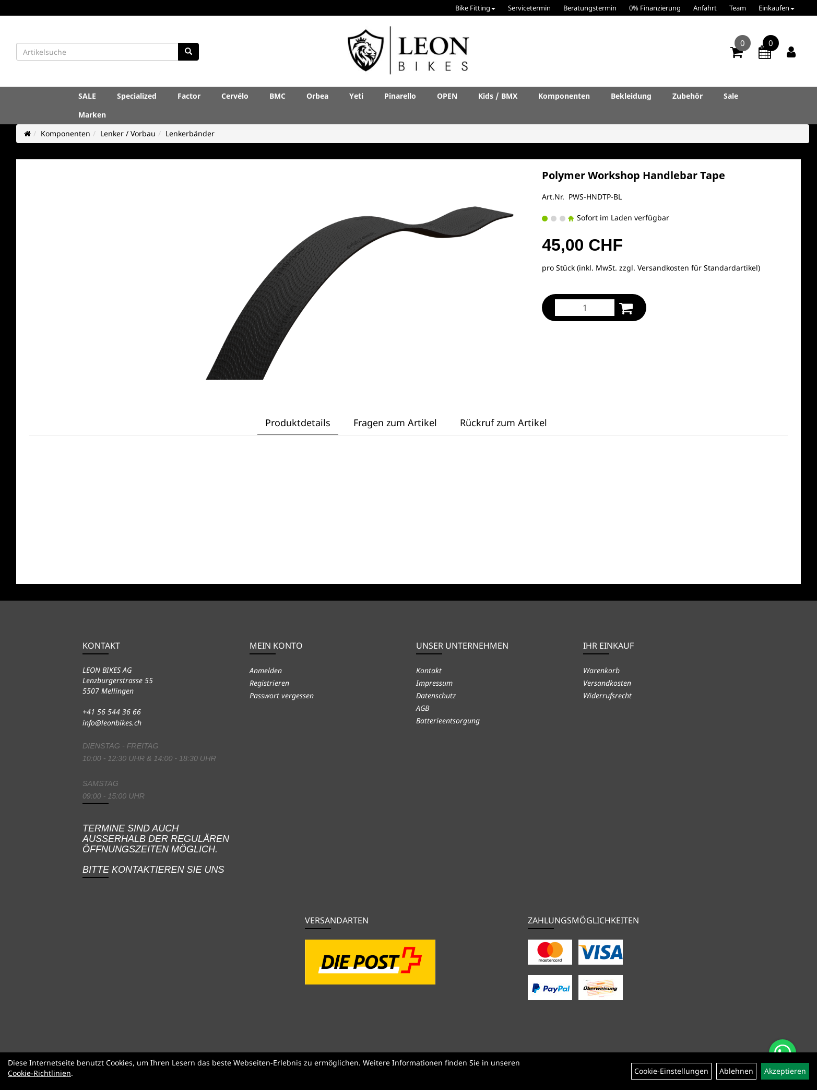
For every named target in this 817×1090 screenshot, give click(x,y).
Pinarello (400, 96)
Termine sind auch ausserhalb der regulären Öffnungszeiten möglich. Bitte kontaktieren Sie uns (155, 849)
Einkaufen (777, 8)
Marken (92, 115)
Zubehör (687, 96)
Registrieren (269, 683)
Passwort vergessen (282, 695)
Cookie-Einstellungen (671, 1071)
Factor (188, 96)
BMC (277, 96)
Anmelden (266, 670)
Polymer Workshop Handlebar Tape (633, 175)
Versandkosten (607, 683)
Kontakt (429, 670)
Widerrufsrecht (607, 695)
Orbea (317, 96)
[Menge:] (584, 307)
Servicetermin (529, 8)
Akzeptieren (785, 1071)
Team (737, 8)
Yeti (356, 96)
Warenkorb (601, 670)
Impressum (434, 683)
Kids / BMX (497, 96)
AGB (422, 708)
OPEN (447, 96)
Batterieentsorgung (448, 720)
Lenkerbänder (190, 133)
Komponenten (564, 96)
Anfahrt (705, 8)
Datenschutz (436, 695)
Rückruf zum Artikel (503, 422)
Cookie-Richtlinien (39, 1073)
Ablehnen (736, 1071)
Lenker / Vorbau (128, 133)
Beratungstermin (590, 8)
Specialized (137, 96)
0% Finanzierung (655, 8)
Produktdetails (297, 422)
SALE (87, 96)
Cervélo (234, 96)
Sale (731, 96)
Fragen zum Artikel (395, 422)
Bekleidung (631, 96)
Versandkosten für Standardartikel (697, 268)
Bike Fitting (475, 8)
